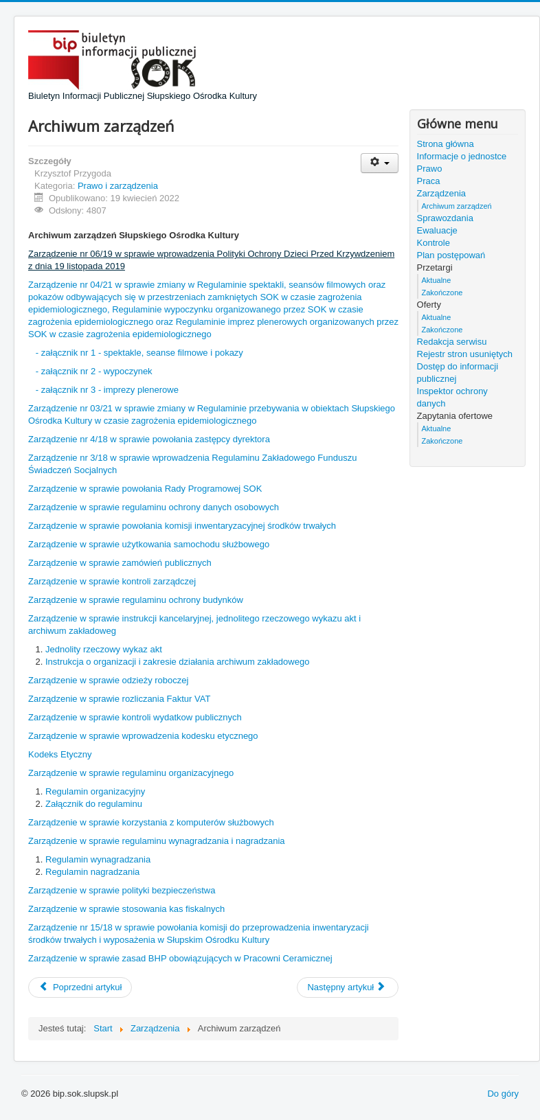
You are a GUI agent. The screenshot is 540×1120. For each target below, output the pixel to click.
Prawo (429, 168)
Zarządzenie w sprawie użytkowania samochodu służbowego (148, 544)
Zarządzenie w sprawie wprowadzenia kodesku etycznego (143, 736)
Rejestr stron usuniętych (465, 354)
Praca (428, 181)
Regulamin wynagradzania (97, 859)
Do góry (503, 1093)
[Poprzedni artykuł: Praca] (80, 987)
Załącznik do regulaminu (93, 804)
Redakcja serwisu (452, 341)
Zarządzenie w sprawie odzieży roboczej (108, 680)
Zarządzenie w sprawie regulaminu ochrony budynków (135, 600)
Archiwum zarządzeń (457, 206)
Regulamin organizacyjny (95, 791)
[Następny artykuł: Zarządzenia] (347, 987)
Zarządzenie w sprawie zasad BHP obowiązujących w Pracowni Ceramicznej (180, 958)
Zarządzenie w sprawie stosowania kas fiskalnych (126, 909)
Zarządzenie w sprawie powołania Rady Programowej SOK (145, 488)
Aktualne (436, 280)
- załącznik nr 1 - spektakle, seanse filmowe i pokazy (139, 352)
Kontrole (433, 243)
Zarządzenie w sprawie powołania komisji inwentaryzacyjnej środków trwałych (182, 526)
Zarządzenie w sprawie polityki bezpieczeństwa (121, 890)
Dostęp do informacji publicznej (458, 372)
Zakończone (442, 292)
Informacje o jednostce (462, 156)
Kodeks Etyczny (60, 754)
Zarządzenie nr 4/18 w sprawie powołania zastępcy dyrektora (149, 439)
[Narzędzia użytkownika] (379, 163)
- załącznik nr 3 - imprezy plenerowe (107, 390)
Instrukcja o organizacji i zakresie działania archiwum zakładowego (177, 661)
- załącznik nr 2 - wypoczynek (94, 371)
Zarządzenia (441, 193)
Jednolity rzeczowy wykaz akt (103, 649)
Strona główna (445, 144)
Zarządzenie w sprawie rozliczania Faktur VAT (119, 699)
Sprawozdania (445, 218)
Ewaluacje (437, 230)
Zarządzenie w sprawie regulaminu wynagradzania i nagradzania (156, 841)
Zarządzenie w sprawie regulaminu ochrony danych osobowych (153, 507)
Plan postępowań (451, 255)
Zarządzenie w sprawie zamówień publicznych (120, 563)
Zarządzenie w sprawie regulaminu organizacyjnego (131, 773)
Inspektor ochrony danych (452, 397)
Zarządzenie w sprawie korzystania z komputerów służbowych (151, 822)
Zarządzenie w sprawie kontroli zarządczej (112, 581)
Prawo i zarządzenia (118, 186)
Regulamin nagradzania (92, 872)
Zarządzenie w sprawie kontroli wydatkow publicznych (135, 717)
